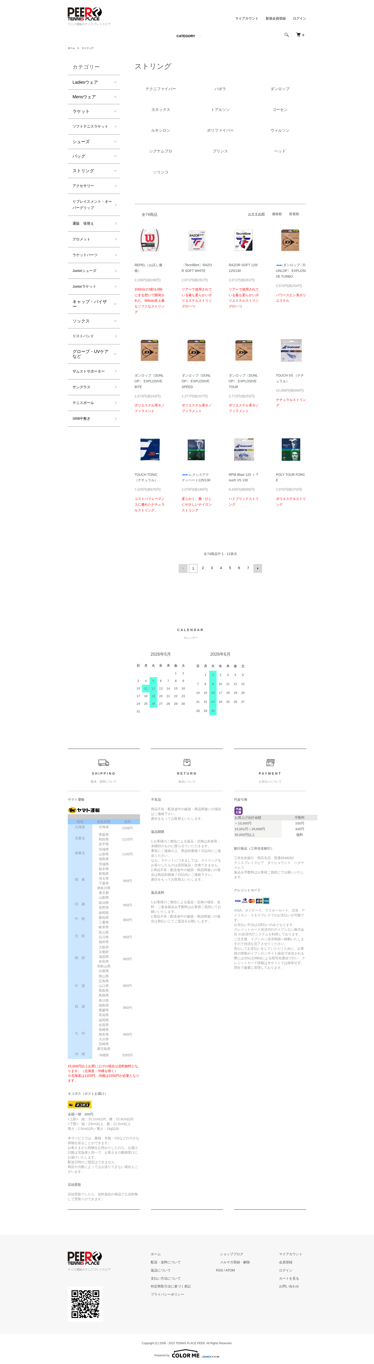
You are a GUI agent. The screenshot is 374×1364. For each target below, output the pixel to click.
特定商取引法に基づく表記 (190, 1285)
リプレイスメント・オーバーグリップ (90, 219)
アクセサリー (85, 195)
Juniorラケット (87, 312)
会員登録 (289, 1261)
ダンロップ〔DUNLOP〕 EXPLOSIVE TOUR (243, 381)
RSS (234, 1269)
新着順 (294, 214)
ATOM (245, 1269)
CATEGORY (186, 36)
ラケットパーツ (88, 278)
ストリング (90, 48)
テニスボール (85, 441)
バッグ (79, 164)
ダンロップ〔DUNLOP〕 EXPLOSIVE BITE (149, 381)
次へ (256, 568)
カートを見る (293, 1277)
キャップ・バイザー (90, 330)
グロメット (83, 261)
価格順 (277, 214)
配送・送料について (185, 1261)
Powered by (186, 1352)
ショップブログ (243, 1253)
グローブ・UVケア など (93, 381)
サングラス (83, 423)
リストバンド (85, 363)
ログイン (299, 18)
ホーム (72, 48)
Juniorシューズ (87, 295)
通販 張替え (85, 244)
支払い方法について (185, 1277)
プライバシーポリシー (186, 1293)
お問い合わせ (293, 1285)
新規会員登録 (276, 18)
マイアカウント (247, 18)
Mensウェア (84, 96)
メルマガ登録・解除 (246, 1261)
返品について (180, 1269)
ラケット (81, 111)
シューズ (81, 150)
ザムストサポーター (90, 403)
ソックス (81, 347)
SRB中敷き (83, 458)
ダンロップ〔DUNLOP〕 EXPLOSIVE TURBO (291, 270)
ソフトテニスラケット (90, 131)
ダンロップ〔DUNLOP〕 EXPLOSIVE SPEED (196, 381)
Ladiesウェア (85, 82)
